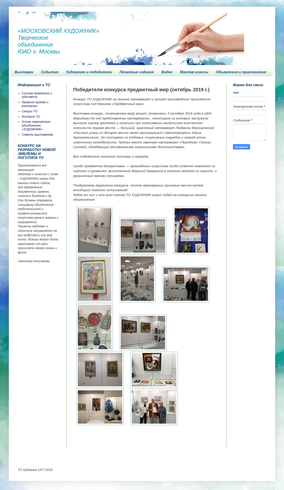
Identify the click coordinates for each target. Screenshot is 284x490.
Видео (166, 72)
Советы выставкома (37, 134)
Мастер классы (194, 72)
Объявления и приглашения (241, 72)
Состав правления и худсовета (37, 95)
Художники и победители (89, 72)
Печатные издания (137, 72)
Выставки (24, 72)
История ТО (31, 116)
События (49, 72)
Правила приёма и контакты (35, 104)
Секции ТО (29, 111)
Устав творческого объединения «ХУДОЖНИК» (36, 125)
